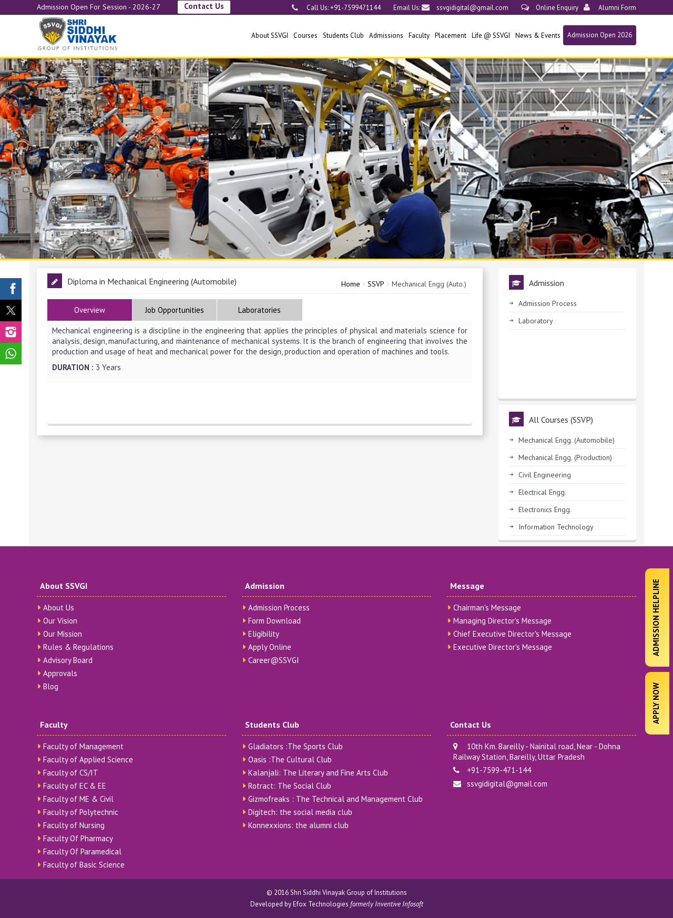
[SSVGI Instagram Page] (11, 332)
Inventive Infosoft (399, 904)
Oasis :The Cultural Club (290, 759)
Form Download (274, 621)
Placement (450, 35)
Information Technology (556, 527)
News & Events (537, 35)
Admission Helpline (656, 617)
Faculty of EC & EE (74, 786)
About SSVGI (269, 35)
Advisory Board (68, 660)
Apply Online (269, 647)
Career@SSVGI (273, 660)
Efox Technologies (321, 904)
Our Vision (60, 621)
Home (350, 284)
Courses (305, 35)
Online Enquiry (549, 7)
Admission (264, 585)
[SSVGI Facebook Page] (11, 289)
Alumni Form (610, 7)
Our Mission (62, 634)
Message (467, 585)
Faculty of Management (83, 746)
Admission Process (547, 303)
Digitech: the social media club (300, 812)
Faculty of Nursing (74, 825)
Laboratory (535, 320)
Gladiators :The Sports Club (295, 746)
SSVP (376, 284)
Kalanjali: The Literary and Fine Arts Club (318, 773)
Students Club (343, 35)
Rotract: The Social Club (289, 786)
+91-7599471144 (355, 7)
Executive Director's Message (502, 647)
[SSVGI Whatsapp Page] (11, 353)
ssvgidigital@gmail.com (465, 7)
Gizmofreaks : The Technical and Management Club (335, 799)
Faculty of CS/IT (70, 773)
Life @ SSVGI (491, 35)
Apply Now (656, 703)
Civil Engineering (544, 475)
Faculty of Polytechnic (80, 812)
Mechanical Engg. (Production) (565, 457)
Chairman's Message (487, 608)
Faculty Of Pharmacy (78, 838)
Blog (50, 686)
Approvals (60, 673)
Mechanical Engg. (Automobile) (566, 440)
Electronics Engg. (545, 509)
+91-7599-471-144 (492, 770)
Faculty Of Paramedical (82, 851)
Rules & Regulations (78, 647)
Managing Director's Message (502, 621)
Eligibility (263, 634)
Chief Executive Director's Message (512, 634)
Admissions (386, 35)
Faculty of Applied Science (88, 759)
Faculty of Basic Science (84, 865)
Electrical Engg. (542, 492)
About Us (58, 608)
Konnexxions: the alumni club (298, 825)
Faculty (419, 35)
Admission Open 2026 (599, 34)
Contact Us (204, 6)
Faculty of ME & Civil (78, 799)
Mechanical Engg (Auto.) (429, 284)
